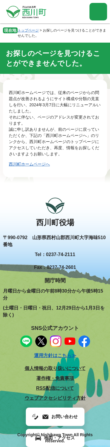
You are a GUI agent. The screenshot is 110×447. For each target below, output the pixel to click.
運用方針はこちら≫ (55, 355)
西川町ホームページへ (29, 164)
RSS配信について (55, 388)
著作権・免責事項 (55, 378)
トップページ (28, 30)
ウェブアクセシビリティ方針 (55, 398)
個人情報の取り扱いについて (55, 368)
